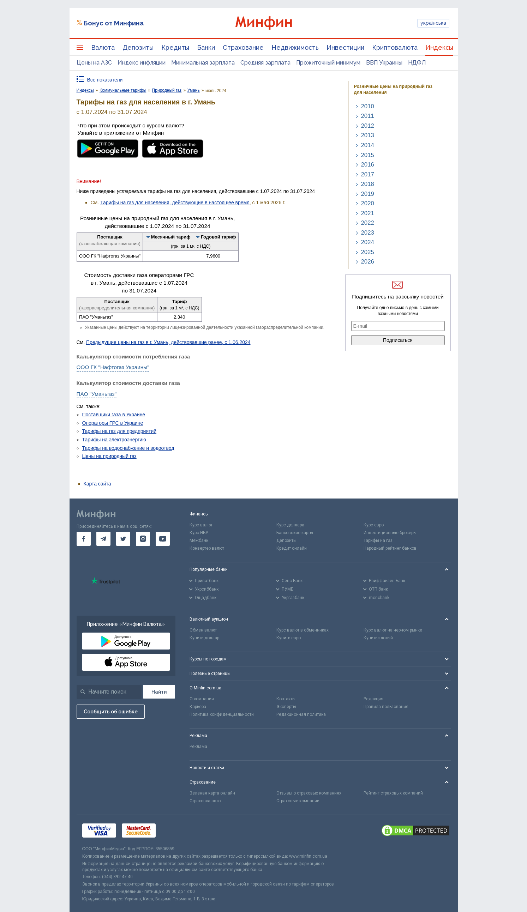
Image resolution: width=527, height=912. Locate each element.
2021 (367, 213)
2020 (367, 203)
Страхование (243, 47)
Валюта (103, 47)
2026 (367, 261)
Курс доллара (290, 525)
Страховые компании (297, 800)
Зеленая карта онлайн (212, 793)
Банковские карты (294, 532)
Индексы (439, 47)
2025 (367, 252)
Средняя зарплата (265, 62)
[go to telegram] (103, 539)
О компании (202, 698)
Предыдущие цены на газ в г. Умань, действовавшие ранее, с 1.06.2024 (168, 342)
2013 (367, 135)
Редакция (373, 698)
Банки (206, 47)
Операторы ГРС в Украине (112, 423)
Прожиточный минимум (328, 62)
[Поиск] (159, 692)
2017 (367, 174)
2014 (367, 145)
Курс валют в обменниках (302, 630)
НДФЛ (417, 62)
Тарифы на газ (378, 540)
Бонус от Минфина (114, 23)
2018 (367, 184)
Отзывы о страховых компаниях (308, 793)
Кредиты (175, 47)
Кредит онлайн (291, 548)
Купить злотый (378, 637)
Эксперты (286, 706)
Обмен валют (203, 630)
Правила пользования (386, 706)
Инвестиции (345, 47)
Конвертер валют (207, 548)
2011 (367, 116)
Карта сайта (97, 484)
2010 (367, 106)
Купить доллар (204, 637)
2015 (367, 155)
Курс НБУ (199, 532)
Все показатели (105, 80)
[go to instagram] (143, 539)
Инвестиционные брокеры (390, 532)
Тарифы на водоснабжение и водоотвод (128, 448)
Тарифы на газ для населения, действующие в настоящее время (175, 202)
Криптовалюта (395, 47)
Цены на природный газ (109, 456)
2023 (367, 232)
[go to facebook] (84, 539)
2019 (367, 194)
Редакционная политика (301, 714)
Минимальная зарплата (203, 62)
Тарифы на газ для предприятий (119, 431)
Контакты (285, 698)
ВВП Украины (384, 62)
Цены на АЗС (94, 62)
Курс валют (201, 525)
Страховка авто (205, 800)
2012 (367, 125)
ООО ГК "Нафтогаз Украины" (113, 367)
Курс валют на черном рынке (393, 630)
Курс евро (374, 525)
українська (433, 23)
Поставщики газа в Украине (113, 414)
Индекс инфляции (142, 62)
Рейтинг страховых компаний (393, 793)
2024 (367, 242)
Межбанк (199, 540)
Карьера (198, 706)
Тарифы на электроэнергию (114, 439)
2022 (367, 222)
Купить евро (288, 637)
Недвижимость (295, 47)
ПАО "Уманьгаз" (97, 394)
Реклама (198, 746)
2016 (367, 164)
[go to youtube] (163, 539)
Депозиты (138, 47)
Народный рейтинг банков (390, 548)
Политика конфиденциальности (222, 714)
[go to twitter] (123, 539)
